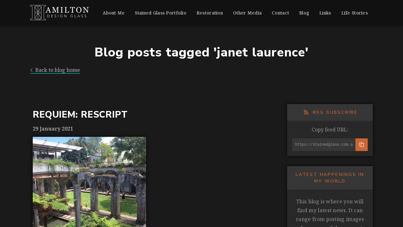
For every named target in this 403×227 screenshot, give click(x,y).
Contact (280, 13)
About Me (114, 13)
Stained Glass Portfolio (160, 13)
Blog (304, 13)
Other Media (247, 13)
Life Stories (354, 13)
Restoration (209, 13)
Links (325, 13)
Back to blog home (55, 70)
